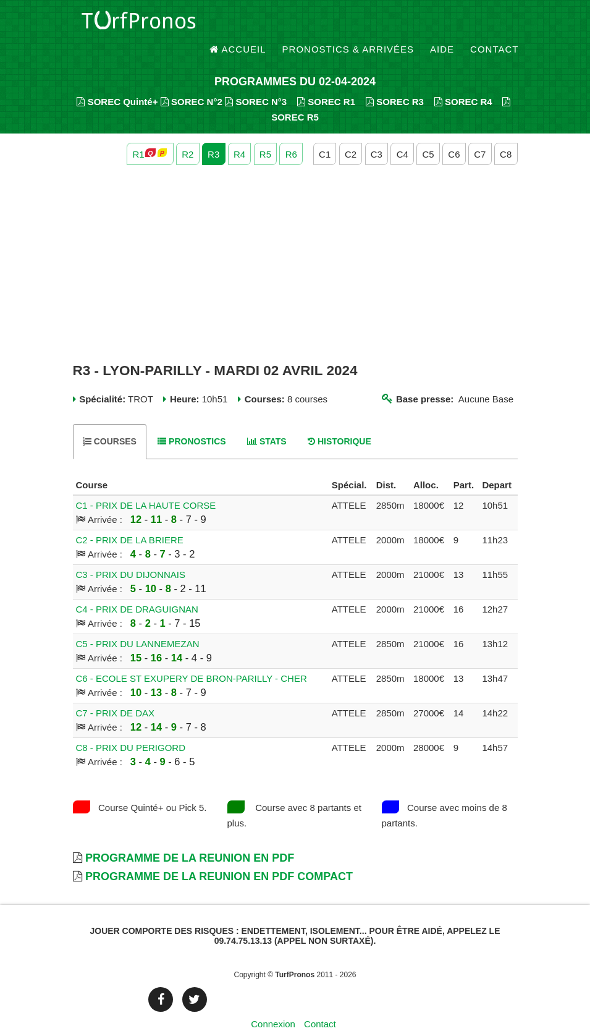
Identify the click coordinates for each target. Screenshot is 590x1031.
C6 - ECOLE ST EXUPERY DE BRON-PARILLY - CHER (191, 657)
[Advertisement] (295, 242)
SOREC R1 (326, 80)
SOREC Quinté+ (117, 80)
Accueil (237, 24)
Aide (442, 24)
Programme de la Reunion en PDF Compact (219, 855)
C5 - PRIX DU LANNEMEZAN (138, 622)
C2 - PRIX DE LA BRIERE (129, 519)
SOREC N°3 (256, 80)
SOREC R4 (463, 80)
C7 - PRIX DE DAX (115, 692)
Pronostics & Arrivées (348, 24)
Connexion (273, 1003)
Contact (494, 24)
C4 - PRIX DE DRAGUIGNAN (137, 588)
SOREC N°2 (191, 80)
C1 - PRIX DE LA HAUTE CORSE (146, 484)
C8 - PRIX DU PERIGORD (131, 726)
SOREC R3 (395, 80)
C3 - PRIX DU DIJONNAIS (131, 553)
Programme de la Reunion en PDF (189, 837)
